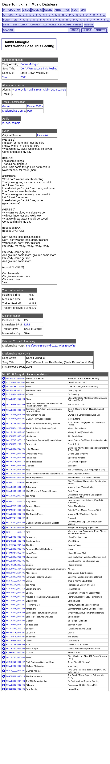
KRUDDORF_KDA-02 (15, 573)
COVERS (37, 10)
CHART (25, 24)
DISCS (26, 10)
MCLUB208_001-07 (15, 458)
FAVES (52, 24)
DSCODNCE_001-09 (15, 637)
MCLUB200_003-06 (15, 549)
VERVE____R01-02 (15, 671)
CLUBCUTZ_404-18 (15, 569)
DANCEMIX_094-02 (15, 419)
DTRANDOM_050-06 (15, 510)
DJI (45, 24)
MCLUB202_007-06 (15, 685)
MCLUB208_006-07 (15, 423)
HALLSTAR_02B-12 (15, 506)
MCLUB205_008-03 (15, 597)
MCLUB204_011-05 (15, 432)
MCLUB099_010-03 (15, 466)
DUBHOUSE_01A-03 (15, 593)
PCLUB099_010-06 (15, 454)
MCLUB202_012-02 (15, 449)
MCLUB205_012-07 (15, 609)
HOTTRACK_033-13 (15, 585)
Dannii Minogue (29, 64)
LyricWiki (42, 135)
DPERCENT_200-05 (15, 386)
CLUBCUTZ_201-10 (15, 444)
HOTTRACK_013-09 (15, 633)
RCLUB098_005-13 (15, 625)
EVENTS (89, 24)
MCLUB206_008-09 (15, 657)
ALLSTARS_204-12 (15, 629)
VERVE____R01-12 (15, 501)
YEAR (75, 10)
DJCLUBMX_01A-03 (15, 394)
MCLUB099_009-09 (15, 605)
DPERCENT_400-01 (15, 541)
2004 (23, 77)
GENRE (48, 10)
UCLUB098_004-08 (15, 404)
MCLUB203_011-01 (15, 557)
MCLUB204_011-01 (15, 648)
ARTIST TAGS (62, 10)
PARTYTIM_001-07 (15, 518)
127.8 (27, 324)
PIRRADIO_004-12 (15, 545)
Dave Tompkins (14, 4)
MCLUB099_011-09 (15, 601)
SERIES (77, 24)
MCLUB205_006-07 (15, 415)
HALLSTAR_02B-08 (15, 644)
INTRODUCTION (12, 10)
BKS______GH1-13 (15, 532)
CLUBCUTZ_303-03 (15, 436)
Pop (29, 110)
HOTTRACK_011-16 (15, 462)
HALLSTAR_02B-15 (15, 440)
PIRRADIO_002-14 (15, 589)
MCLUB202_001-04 (15, 621)
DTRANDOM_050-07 (15, 553)
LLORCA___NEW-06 (15, 581)
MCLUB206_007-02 (15, 487)
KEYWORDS (64, 24)
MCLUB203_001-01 (15, 523)
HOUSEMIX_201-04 (15, 428)
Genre (6, 106)
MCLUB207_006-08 (15, 410)
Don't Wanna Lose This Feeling (38, 68)
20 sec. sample (11, 122)
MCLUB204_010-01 (15, 399)
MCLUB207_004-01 (15, 681)
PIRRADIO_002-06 (15, 652)
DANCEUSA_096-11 (15, 676)
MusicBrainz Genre (13, 110)
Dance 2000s (35, 106)
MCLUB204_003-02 (15, 561)
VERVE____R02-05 (15, 482)
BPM (83, 10)
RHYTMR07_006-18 (15, 390)
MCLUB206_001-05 (15, 527)
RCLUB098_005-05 (15, 666)
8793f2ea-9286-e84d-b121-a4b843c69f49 (50, 345)
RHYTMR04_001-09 (15, 478)
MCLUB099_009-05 (15, 491)
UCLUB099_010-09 (15, 617)
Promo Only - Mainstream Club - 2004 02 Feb (39, 89)
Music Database (45, 4)
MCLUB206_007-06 (15, 514)
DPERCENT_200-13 (15, 565)
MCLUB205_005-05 (15, 474)
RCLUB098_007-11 (15, 641)
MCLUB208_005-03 (15, 577)
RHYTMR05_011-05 (15, 378)
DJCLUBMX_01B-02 (15, 382)
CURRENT (36, 24)
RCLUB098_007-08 (15, 537)
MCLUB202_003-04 (15, 470)
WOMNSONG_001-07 (15, 662)
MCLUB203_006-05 (15, 613)
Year (5, 77)
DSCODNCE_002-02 (15, 689)
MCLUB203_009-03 (15, 496)
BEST (16, 24)
